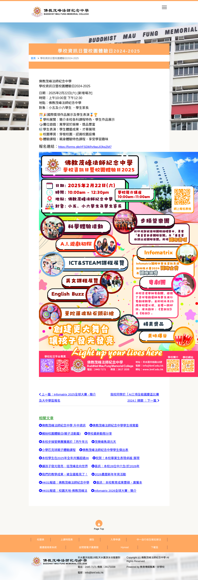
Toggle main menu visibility (164, 6)
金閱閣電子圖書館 (88, 547)
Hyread (125, 547)
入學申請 (115, 539)
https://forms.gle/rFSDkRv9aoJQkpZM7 (85, 146)
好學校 (161, 567)
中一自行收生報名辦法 (149, 539)
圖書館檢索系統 (48, 547)
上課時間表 (67, 539)
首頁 (33, 58)
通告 (91, 539)
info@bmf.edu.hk (94, 572)
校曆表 (40, 539)
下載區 (154, 547)
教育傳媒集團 (147, 567)
